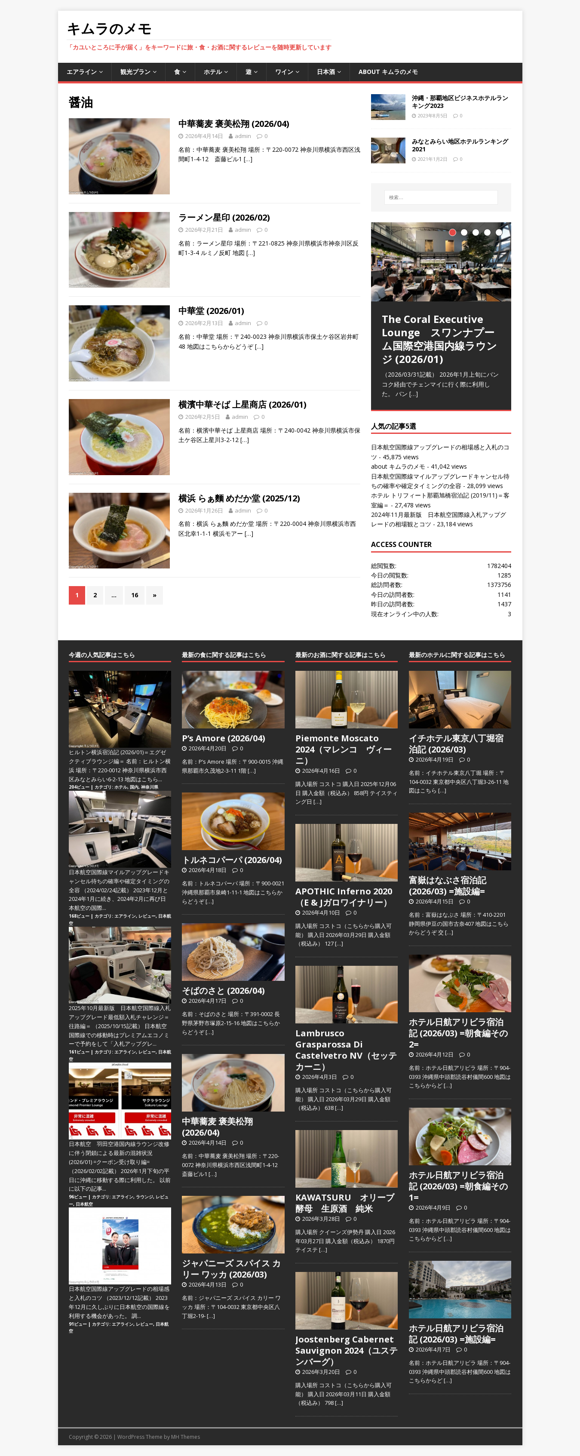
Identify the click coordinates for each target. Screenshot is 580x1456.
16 (134, 595)
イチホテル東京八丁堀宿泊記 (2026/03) (456, 743)
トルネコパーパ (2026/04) (232, 860)
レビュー (147, 916)
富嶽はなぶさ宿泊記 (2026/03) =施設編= (447, 885)
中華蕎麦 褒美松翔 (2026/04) (233, 123)
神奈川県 (149, 787)
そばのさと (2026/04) (223, 990)
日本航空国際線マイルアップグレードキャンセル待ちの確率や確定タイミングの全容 (119, 881)
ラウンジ (144, 1197)
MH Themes (185, 1437)
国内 (134, 787)
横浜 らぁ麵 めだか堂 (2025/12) (239, 498)
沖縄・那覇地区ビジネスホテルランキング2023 (460, 102)
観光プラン (135, 72)
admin (243, 136)
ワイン (284, 72)
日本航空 (84, 1204)
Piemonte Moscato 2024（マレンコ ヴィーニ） (343, 749)
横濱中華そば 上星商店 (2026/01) (242, 404)
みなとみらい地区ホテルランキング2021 (460, 145)
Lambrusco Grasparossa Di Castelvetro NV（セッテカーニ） (346, 1049)
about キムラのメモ (388, 72)
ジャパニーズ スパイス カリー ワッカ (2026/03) (231, 1268)
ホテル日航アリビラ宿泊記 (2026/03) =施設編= (456, 1333)
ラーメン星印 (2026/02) (224, 217)
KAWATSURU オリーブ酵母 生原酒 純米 (344, 1203)
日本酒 (326, 72)
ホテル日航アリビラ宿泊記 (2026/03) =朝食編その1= (458, 1186)
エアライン (82, 72)
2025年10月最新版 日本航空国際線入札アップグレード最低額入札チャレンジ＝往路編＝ (120, 1017)
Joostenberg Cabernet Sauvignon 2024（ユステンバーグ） (346, 1350)
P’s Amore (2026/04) (223, 738)
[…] (248, 159)
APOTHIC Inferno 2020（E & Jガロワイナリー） (343, 896)
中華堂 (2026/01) (211, 310)
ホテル (213, 72)
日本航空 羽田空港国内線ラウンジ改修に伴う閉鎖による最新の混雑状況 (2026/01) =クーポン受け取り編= (119, 1153)
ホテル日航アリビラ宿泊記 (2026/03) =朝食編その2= (458, 1033)
